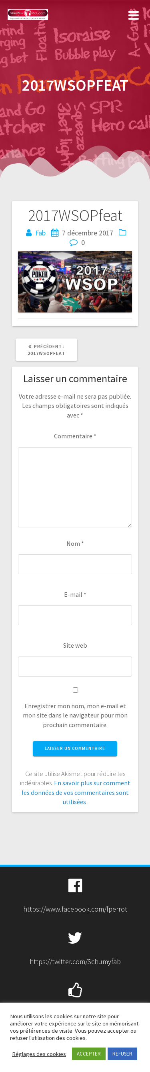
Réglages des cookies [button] (39, 1054)
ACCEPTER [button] (89, 1053)
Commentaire (75, 436)
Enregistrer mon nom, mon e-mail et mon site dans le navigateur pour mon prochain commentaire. (75, 715)
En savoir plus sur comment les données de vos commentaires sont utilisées (76, 792)
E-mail (75, 594)
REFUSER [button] (122, 1053)
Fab (40, 232)
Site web (75, 645)
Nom (75, 543)
